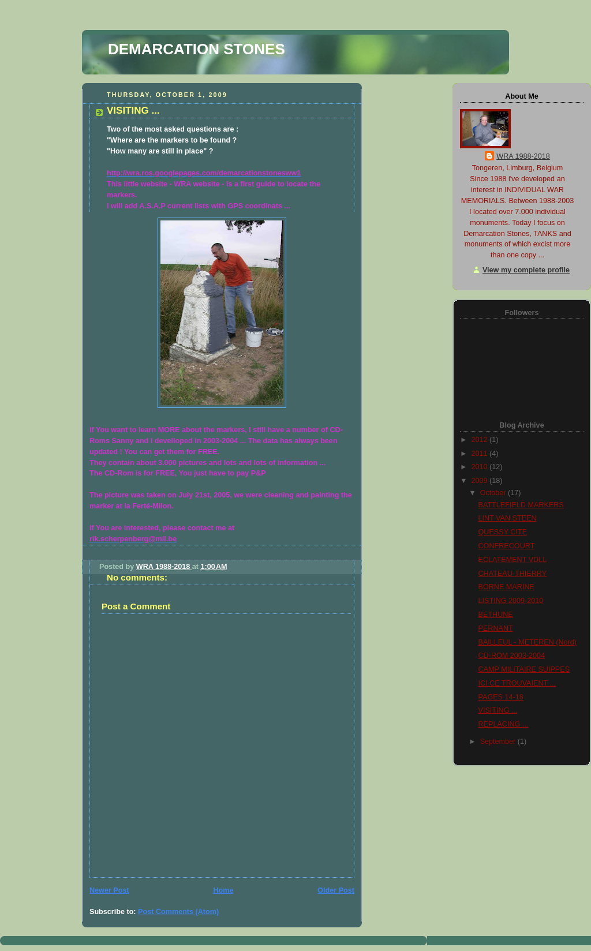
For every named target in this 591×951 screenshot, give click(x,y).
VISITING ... (498, 710)
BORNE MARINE (506, 587)
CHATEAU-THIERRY (512, 574)
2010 (481, 467)
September (499, 741)
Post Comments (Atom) (178, 912)
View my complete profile (526, 270)
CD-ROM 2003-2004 (511, 656)
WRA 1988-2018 (523, 156)
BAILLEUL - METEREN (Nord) (527, 642)
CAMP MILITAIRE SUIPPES (524, 669)
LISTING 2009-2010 (511, 601)
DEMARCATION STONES (196, 49)
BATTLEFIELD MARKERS (521, 505)
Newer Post (109, 890)
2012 (481, 440)
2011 (481, 454)
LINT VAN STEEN (507, 518)
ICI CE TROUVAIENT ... (517, 683)
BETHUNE (495, 615)
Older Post (335, 890)
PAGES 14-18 (500, 697)
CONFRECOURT (506, 546)
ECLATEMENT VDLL (512, 560)
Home (223, 890)
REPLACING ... (503, 724)
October (494, 493)
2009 (481, 481)
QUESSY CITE (503, 532)
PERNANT (495, 628)
